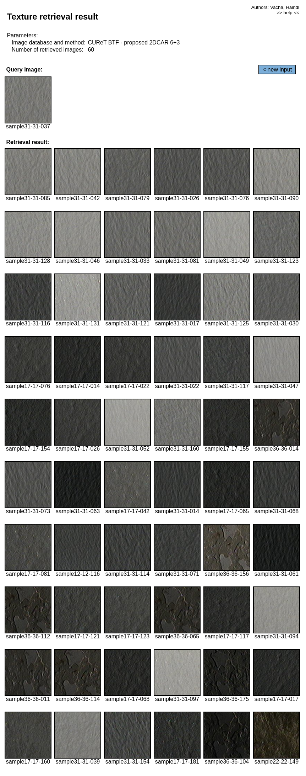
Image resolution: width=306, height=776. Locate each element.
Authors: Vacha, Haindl (275, 7)
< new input (277, 70)
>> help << (288, 12)
